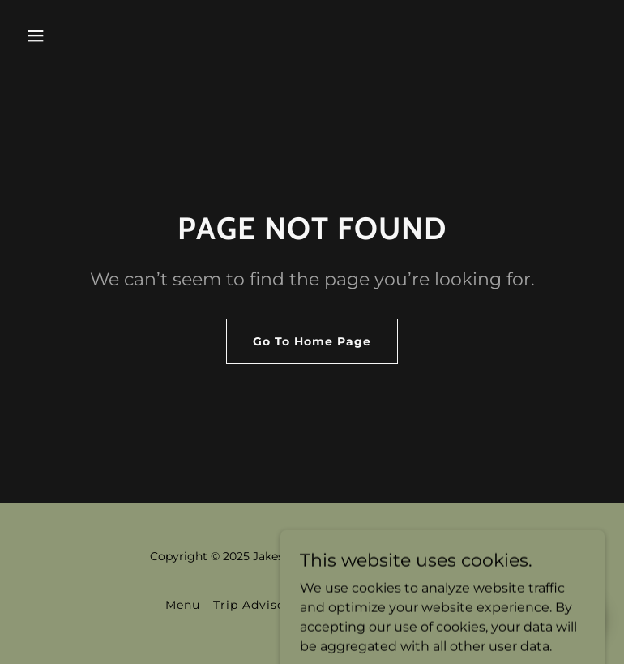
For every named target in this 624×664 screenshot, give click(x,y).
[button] (35, 35)
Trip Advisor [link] (252, 605)
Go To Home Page (312, 341)
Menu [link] (182, 605)
